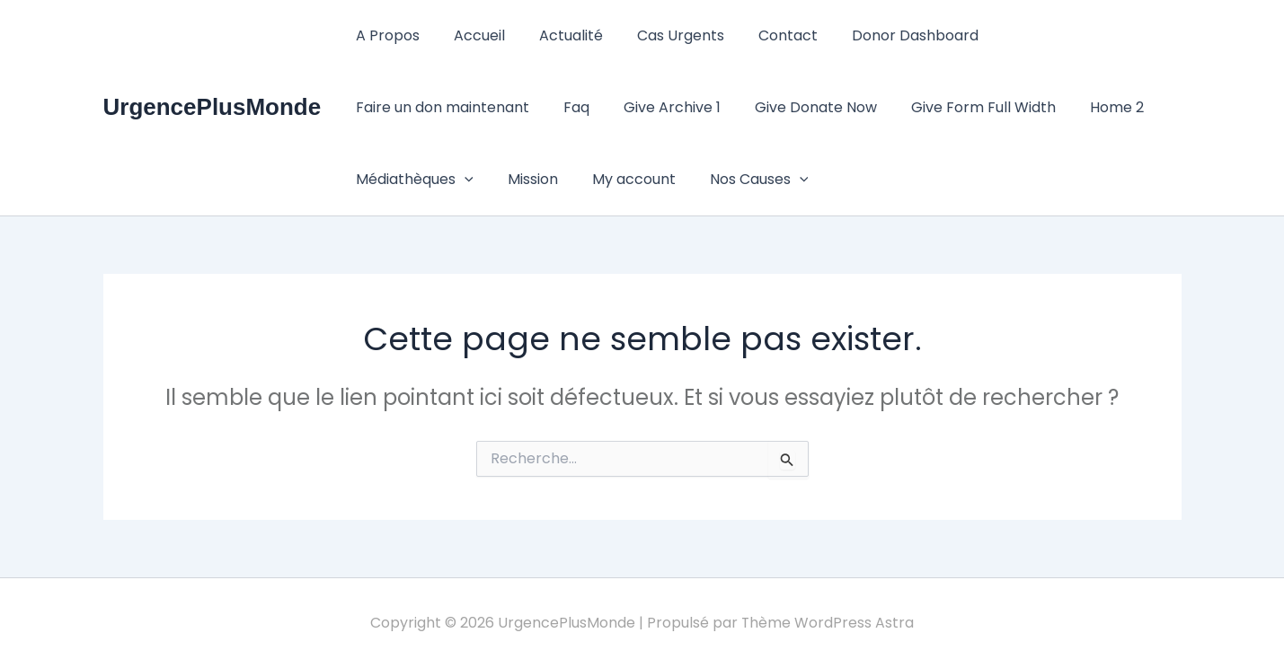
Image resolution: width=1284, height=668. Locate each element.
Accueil (471, 35)
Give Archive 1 (456, 107)
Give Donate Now (595, 107)
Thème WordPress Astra (828, 622)
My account (395, 179)
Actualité (557, 35)
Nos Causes (514, 179)
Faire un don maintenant (1064, 35)
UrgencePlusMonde (212, 106)
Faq (366, 107)
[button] (1049, 108)
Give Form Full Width (757, 107)
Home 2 (885, 107)
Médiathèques (999, 108)
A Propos (385, 35)
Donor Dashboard (885, 35)
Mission (1112, 107)
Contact (763, 35)
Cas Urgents (661, 35)
